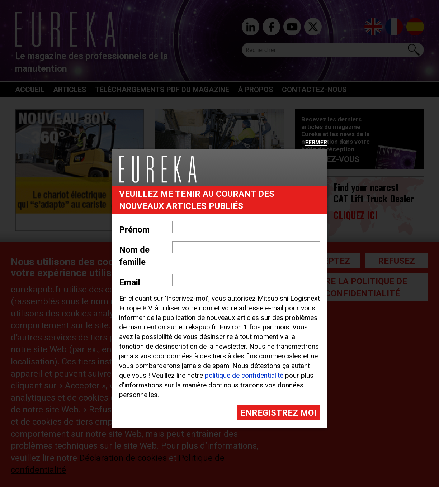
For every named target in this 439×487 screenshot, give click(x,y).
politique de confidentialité (244, 375)
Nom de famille (134, 256)
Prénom (134, 230)
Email (129, 282)
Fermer (316, 143)
